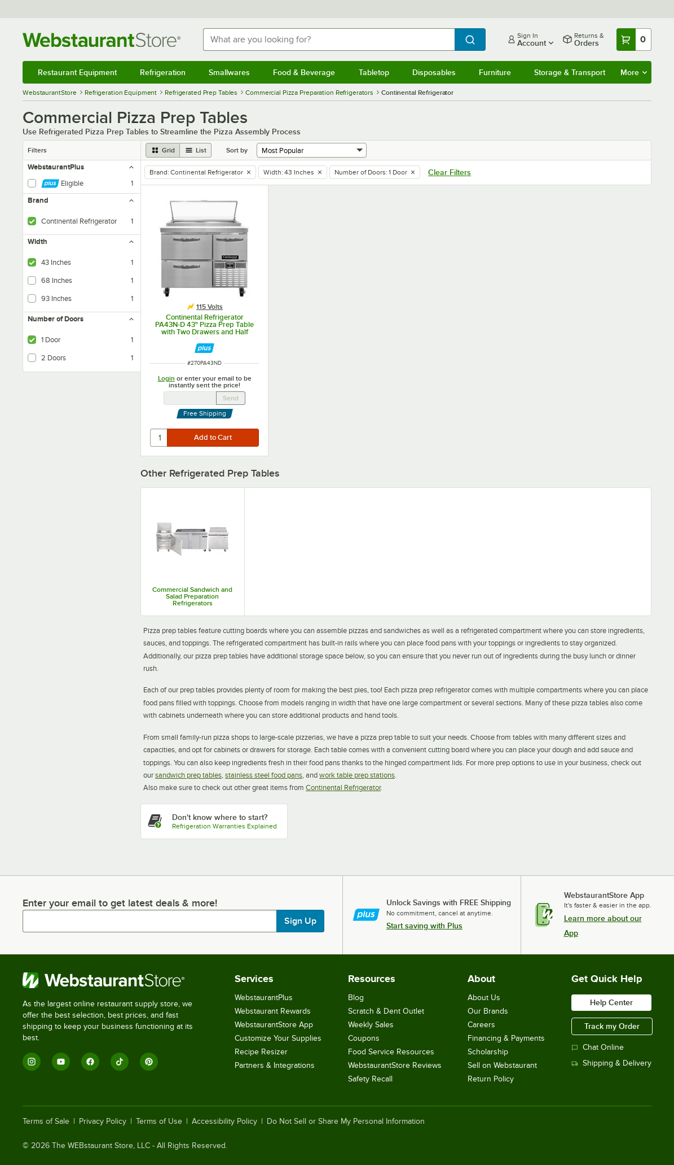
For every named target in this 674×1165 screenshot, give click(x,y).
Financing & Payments (506, 1038)
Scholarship (488, 1052)
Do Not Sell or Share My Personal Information (346, 1121)
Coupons (364, 1038)
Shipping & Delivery (611, 1063)
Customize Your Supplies (278, 1038)
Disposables (434, 72)
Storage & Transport (569, 72)
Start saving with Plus (424, 925)
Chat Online (597, 1047)
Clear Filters (449, 172)
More (633, 72)
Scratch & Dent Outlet (386, 1011)
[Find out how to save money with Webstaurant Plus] (204, 348)
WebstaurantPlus (264, 997)
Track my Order (612, 1026)
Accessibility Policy (224, 1121)
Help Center (611, 1002)
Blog (356, 997)
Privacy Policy (102, 1121)
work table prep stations (357, 775)
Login (166, 378)
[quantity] (159, 438)
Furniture (495, 72)
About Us (484, 997)
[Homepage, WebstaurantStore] (104, 40)
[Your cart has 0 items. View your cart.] (633, 39)
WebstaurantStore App (274, 1024)
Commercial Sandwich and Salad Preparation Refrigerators (192, 596)
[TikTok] (120, 1062)
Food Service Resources (391, 1052)
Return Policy (491, 1079)
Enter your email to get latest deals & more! (120, 903)
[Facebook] (90, 1062)
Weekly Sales (371, 1024)
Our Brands (488, 1011)
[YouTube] (61, 1062)
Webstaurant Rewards (273, 1011)
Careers (481, 1024)
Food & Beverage (304, 72)
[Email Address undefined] (190, 398)
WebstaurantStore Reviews (395, 1065)
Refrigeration (163, 72)
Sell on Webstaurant (502, 1065)
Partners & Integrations (275, 1065)
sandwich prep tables (188, 775)
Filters (37, 150)
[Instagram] (32, 1062)
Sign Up (300, 921)
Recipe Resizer (261, 1052)
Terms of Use (159, 1121)
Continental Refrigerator (343, 787)
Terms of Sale (46, 1121)
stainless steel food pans (263, 775)
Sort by (237, 150)
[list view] (196, 150)
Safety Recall (370, 1079)
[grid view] (163, 150)
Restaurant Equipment (77, 72)
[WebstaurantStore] (115, 980)
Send (231, 398)
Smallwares (229, 72)
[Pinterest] (149, 1062)
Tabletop (374, 72)
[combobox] (329, 39)
